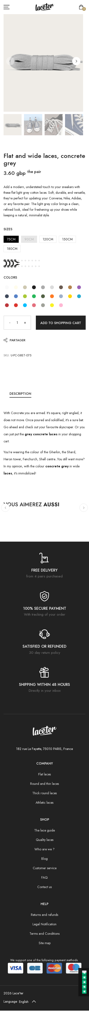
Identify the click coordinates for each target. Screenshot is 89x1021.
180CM (12, 248)
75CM (11, 239)
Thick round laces (44, 793)
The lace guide (44, 830)
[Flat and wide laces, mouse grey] (43, 287)
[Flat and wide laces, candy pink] (61, 305)
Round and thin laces (44, 783)
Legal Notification (44, 924)
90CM (29, 239)
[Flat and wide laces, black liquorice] (34, 287)
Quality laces (44, 839)
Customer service (44, 868)
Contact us (44, 887)
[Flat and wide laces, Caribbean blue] (25, 305)
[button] (76, 61)
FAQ (44, 877)
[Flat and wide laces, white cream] (16, 287)
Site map (45, 943)
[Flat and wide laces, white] (7, 287)
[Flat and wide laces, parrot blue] (79, 296)
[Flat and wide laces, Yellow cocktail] (70, 296)
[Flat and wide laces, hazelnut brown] (70, 287)
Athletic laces (44, 802)
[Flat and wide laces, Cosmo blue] (7, 296)
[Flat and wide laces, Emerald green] (34, 296)
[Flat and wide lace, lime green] (25, 296)
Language (10, 1001)
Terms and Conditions (44, 933)
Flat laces (44, 774)
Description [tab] (20, 393)
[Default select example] (28, 1001)
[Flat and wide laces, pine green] (43, 296)
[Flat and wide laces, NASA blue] (16, 296)
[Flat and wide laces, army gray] (43, 305)
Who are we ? (44, 849)
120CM (48, 239)
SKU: (7, 355)
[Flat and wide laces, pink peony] (34, 305)
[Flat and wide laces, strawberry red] (16, 305)
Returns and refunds (44, 914)
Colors (10, 277)
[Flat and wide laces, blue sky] (61, 296)
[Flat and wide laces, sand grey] (25, 287)
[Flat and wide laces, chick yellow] (52, 305)
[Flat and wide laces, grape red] (7, 305)
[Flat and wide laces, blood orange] (52, 296)
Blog (44, 858)
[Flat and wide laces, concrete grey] (52, 287)
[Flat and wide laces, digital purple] (79, 287)
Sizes (8, 229)
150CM (67, 239)
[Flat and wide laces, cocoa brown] (61, 287)
